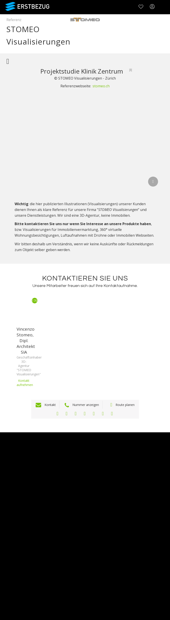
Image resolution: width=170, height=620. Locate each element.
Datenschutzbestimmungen (24, 551)
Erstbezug (29, 7)
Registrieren (10, 585)
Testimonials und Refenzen (23, 511)
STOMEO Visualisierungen (41, 35)
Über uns (8, 494)
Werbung (8, 505)
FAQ (3, 539)
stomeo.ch (101, 86)
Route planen (125, 405)
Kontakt (50, 405)
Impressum (10, 557)
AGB (4, 545)
